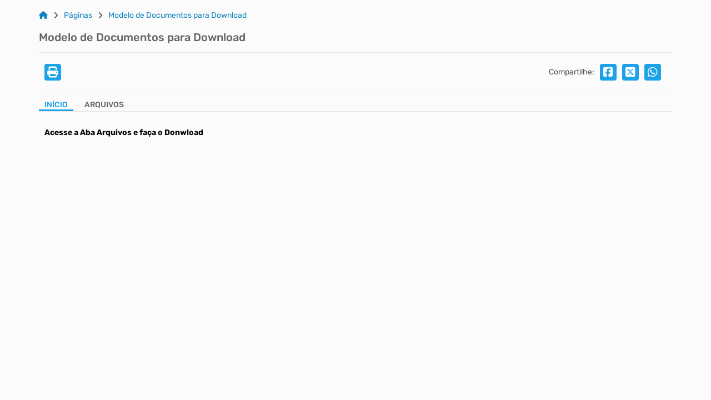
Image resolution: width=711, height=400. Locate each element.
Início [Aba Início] (56, 105)
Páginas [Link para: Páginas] (78, 15)
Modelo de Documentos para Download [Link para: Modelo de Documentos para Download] (177, 15)
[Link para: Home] (43, 15)
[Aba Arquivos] (104, 106)
